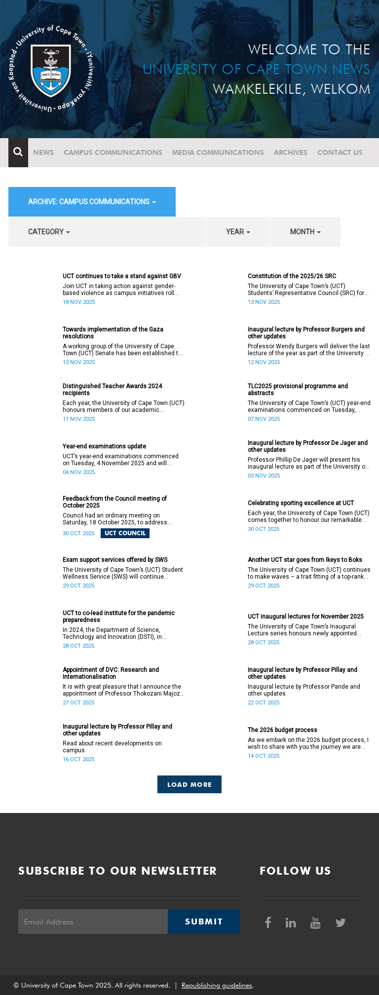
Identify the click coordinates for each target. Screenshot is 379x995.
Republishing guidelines (217, 985)
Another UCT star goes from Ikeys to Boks (305, 559)
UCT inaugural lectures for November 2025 (306, 616)
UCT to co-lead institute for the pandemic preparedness (119, 617)
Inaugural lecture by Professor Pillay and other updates (302, 673)
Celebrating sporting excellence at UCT (301, 503)
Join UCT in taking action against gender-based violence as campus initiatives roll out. (119, 289)
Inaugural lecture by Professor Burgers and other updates (306, 333)
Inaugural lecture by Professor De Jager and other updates (308, 446)
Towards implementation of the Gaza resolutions (113, 333)
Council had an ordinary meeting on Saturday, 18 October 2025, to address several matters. (115, 519)
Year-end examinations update (104, 446)
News (43, 152)
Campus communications (113, 152)
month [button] (305, 232)
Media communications (218, 152)
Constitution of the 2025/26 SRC (292, 276)
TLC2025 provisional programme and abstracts (298, 390)
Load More (189, 784)
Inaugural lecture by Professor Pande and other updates (304, 690)
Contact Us (340, 152)
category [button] (49, 232)
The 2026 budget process (282, 730)
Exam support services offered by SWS (115, 559)
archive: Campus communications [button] (92, 202)
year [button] (238, 232)
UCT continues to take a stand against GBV (122, 276)
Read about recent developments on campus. (112, 747)
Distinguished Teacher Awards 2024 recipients (112, 390)
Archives (290, 152)
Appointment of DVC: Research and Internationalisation (111, 673)
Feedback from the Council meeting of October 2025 (115, 502)
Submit (204, 921)
